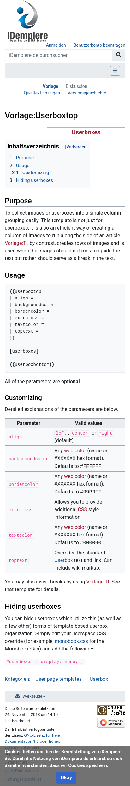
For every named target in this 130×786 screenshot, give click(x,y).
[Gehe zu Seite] (118, 55)
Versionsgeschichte (87, 92)
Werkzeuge (32, 696)
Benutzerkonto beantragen (99, 45)
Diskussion (76, 86)
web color (75, 451)
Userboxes (86, 132)
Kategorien (17, 679)
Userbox (63, 560)
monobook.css (71, 641)
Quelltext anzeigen (42, 92)
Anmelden (56, 45)
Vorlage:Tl (16, 243)
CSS (82, 509)
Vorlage (50, 86)
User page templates (58, 679)
